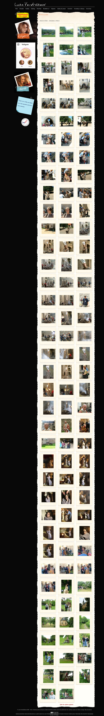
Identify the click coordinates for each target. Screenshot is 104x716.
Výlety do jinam (61, 8)
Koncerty (88, 8)
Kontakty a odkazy (79, 8)
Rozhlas (39, 8)
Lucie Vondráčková (48, 713)
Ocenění (69, 8)
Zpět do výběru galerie (66, 704)
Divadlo (22, 8)
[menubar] (53, 8)
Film (16, 8)
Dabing (33, 8)
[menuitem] (17, 8)
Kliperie (53, 8)
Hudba (27, 8)
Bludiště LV (46, 8)
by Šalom (78, 709)
